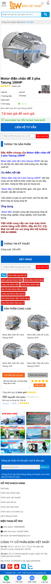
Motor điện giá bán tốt (17, 275)
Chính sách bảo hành (10, 507)
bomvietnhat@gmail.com (19, 536)
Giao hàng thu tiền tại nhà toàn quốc (25, 120)
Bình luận (16, 86)
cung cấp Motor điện (10, 285)
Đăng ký (45, 467)
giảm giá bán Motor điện (12, 280)
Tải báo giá (44, 92)
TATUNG (22, 96)
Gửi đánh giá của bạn (13, 375)
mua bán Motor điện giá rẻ (13, 303)
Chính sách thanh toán (10, 493)
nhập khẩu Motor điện (30, 285)
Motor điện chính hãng (33, 280)
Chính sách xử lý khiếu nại (12, 512)
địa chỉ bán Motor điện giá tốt (14, 289)
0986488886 (19, 527)
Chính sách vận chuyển (11, 497)
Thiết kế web (26, 573)
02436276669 (22, 531)
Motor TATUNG (27, 22)
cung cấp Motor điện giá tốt (13, 294)
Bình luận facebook (38, 375)
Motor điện (16, 22)
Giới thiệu (5, 488)
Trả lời (5, 403)
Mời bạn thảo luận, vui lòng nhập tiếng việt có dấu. (16, 384)
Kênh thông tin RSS (9, 516)
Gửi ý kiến (39, 385)
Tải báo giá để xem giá (17, 113)
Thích (12, 403)
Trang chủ (6, 22)
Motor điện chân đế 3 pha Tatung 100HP (25, 154)
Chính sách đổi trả (8, 502)
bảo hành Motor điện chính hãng (15, 298)
